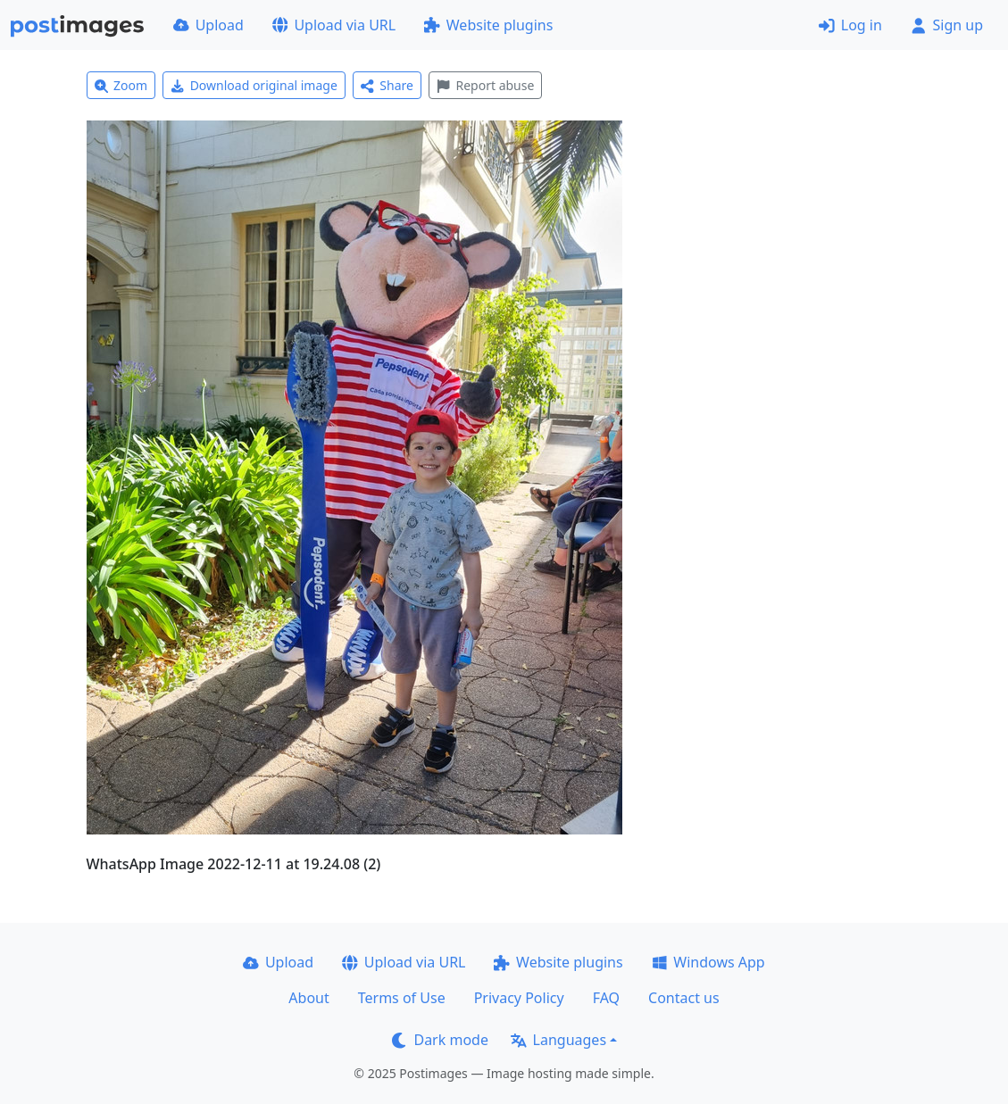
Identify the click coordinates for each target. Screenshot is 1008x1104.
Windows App (708, 962)
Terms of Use (402, 998)
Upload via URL (334, 25)
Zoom (121, 85)
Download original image (254, 85)
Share (387, 85)
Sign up (947, 25)
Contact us (684, 998)
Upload (208, 25)
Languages (558, 1040)
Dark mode (440, 1040)
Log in (850, 25)
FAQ (606, 998)
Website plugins (488, 25)
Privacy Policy (519, 998)
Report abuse (485, 85)
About (308, 998)
